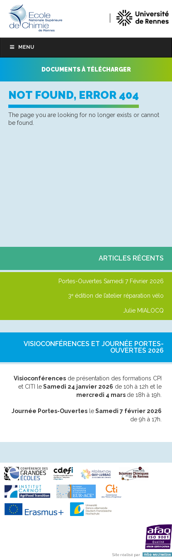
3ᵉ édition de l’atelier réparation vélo (116, 295)
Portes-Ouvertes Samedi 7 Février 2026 (111, 281)
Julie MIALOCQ (143, 310)
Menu (21, 47)
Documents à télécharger (86, 69)
